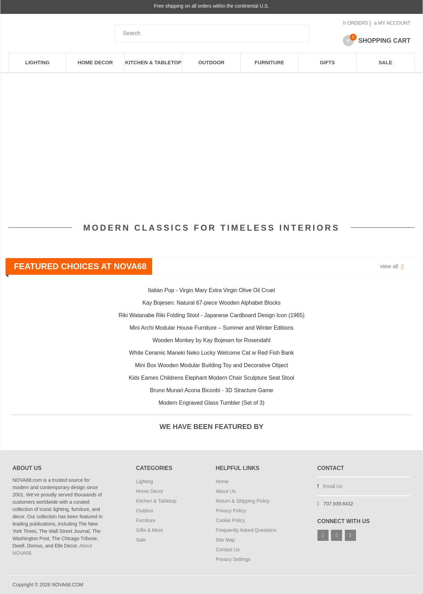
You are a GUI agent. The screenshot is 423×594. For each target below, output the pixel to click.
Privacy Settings (233, 559)
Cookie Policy (230, 520)
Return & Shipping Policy (242, 501)
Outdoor (211, 62)
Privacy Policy (231, 510)
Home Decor (95, 62)
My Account (392, 23)
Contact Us (228, 549)
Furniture (269, 62)
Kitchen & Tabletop (153, 62)
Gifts (327, 62)
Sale (385, 62)
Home (222, 481)
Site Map (225, 540)
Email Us (332, 486)
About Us (226, 491)
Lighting (37, 62)
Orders (355, 23)
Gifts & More (149, 530)
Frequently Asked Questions (246, 530)
